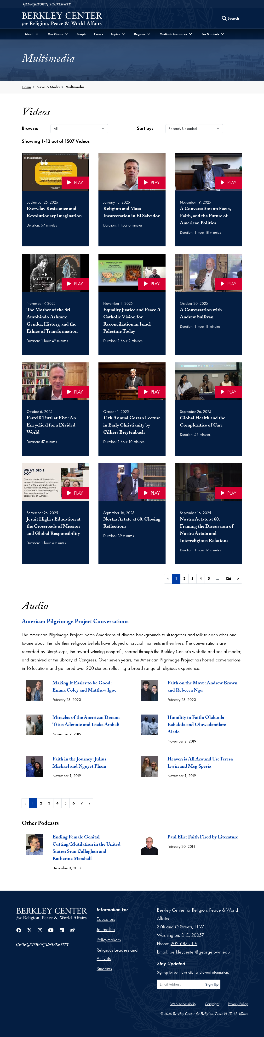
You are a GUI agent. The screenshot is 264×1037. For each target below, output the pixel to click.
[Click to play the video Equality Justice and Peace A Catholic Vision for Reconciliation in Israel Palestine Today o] (132, 273)
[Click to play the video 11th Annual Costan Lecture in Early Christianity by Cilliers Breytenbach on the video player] (132, 381)
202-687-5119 (184, 943)
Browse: (30, 128)
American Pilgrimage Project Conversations (75, 622)
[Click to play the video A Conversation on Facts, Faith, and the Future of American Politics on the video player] (208, 172)
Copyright (212, 1003)
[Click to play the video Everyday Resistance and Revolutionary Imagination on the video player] (55, 172)
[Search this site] (230, 18)
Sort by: (145, 128)
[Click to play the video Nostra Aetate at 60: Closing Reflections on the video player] (132, 482)
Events (98, 34)
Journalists (106, 929)
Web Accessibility (183, 1003)
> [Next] (238, 578)
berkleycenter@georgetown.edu (200, 952)
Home (26, 86)
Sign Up (211, 984)
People (81, 34)
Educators (106, 919)
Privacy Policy (238, 1003)
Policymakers (109, 940)
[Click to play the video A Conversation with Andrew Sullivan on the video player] (208, 273)
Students (104, 968)
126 (228, 578)
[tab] (74, 693)
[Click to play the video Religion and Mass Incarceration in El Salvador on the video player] (132, 172)
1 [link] (176, 578)
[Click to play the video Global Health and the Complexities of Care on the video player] (208, 381)
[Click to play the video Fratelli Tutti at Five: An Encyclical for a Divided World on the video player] (55, 381)
